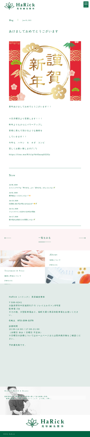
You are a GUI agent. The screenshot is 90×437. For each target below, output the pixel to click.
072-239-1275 (26, 321)
